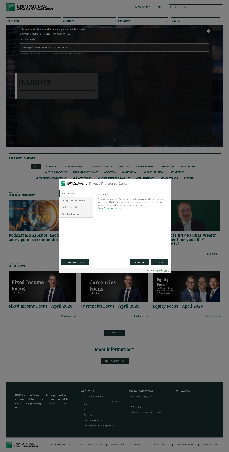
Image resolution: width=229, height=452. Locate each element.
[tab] (76, 193)
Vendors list (115, 208)
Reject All (139, 262)
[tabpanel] (132, 202)
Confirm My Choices (75, 262)
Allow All (159, 262)
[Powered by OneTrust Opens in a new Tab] (157, 271)
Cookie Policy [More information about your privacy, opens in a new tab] (103, 208)
